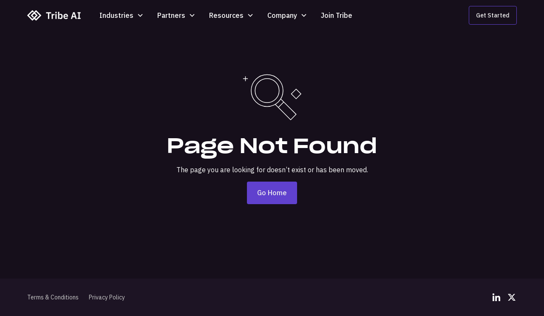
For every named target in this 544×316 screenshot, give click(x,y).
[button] (121, 15)
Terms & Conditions (53, 297)
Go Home (272, 192)
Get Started (493, 15)
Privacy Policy (107, 297)
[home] (54, 15)
